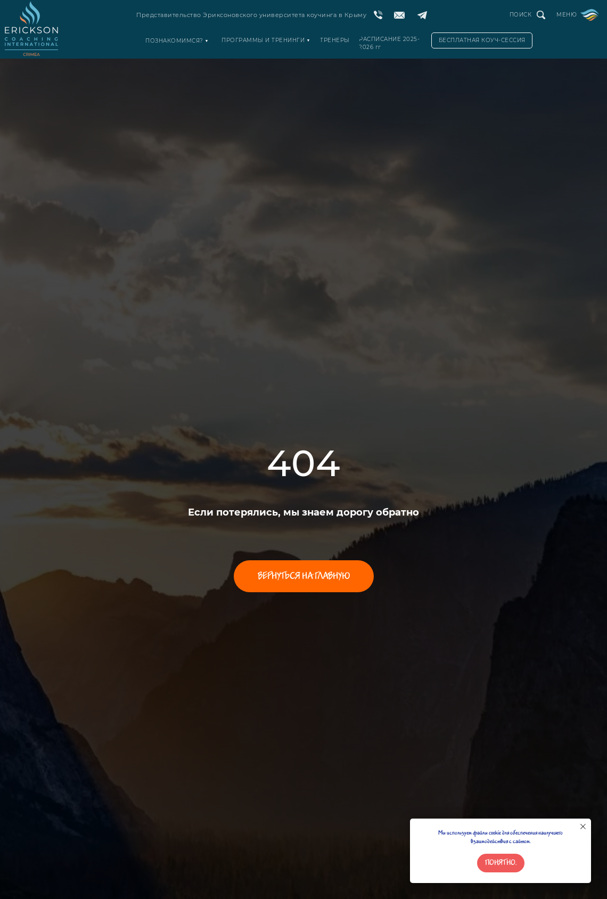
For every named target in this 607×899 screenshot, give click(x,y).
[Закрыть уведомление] (583, 826)
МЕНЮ (566, 14)
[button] (481, 40)
